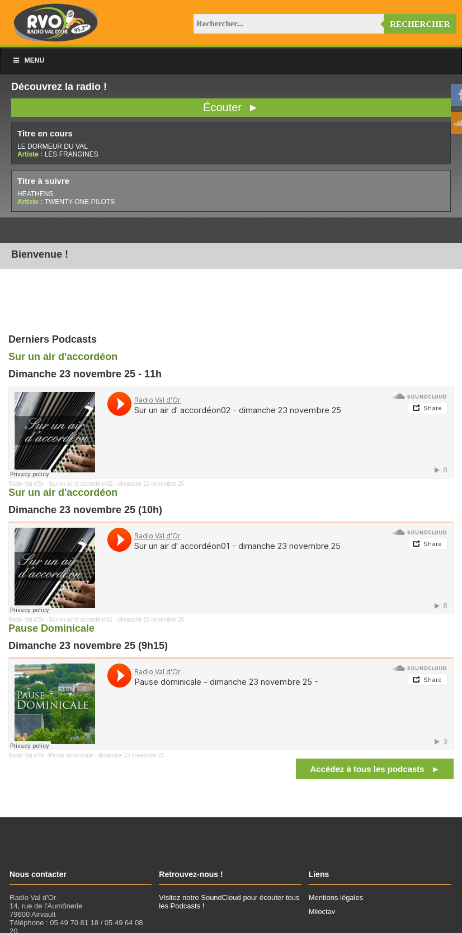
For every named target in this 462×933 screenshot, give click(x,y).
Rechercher (420, 24)
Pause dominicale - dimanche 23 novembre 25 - (108, 755)
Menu (28, 60)
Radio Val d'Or (26, 484)
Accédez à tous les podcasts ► (375, 769)
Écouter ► (231, 107)
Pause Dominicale (51, 628)
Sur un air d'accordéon (62, 356)
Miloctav (322, 911)
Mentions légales (336, 897)
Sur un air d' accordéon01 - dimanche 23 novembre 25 (116, 620)
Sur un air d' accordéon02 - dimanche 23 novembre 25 (116, 484)
